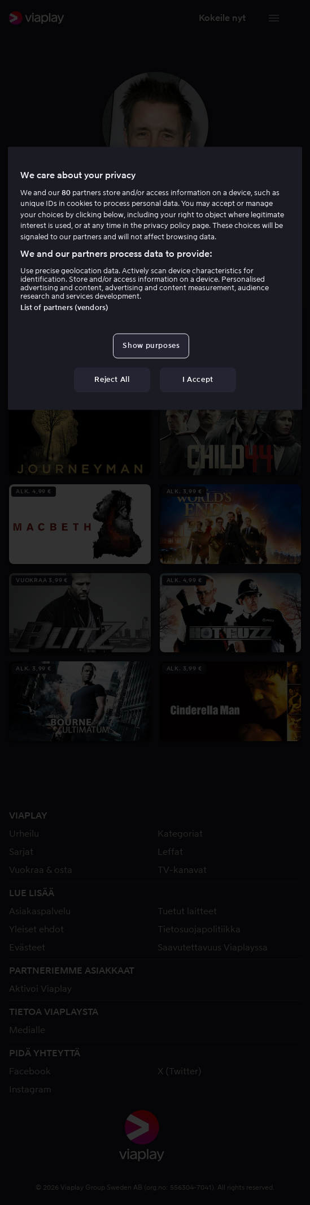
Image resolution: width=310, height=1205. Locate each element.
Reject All (112, 380)
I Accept (197, 380)
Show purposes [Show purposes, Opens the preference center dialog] (151, 345)
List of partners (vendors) (64, 307)
